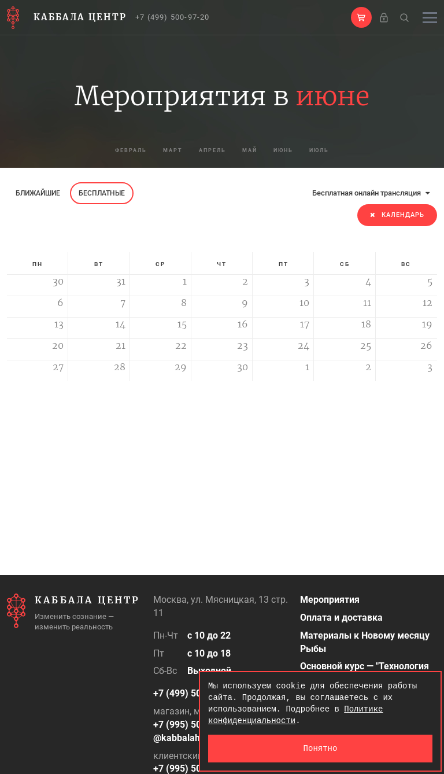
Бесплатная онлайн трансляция (371, 193)
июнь (301, 150)
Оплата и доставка (341, 617)
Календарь (397, 215)
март (156, 150)
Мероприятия (330, 599)
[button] (361, 17)
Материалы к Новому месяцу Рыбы (365, 642)
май (256, 150)
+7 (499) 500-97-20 (172, 17)
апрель (207, 150)
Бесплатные (102, 193)
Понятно (321, 748)
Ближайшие (38, 193)
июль (349, 150)
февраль (101, 150)
